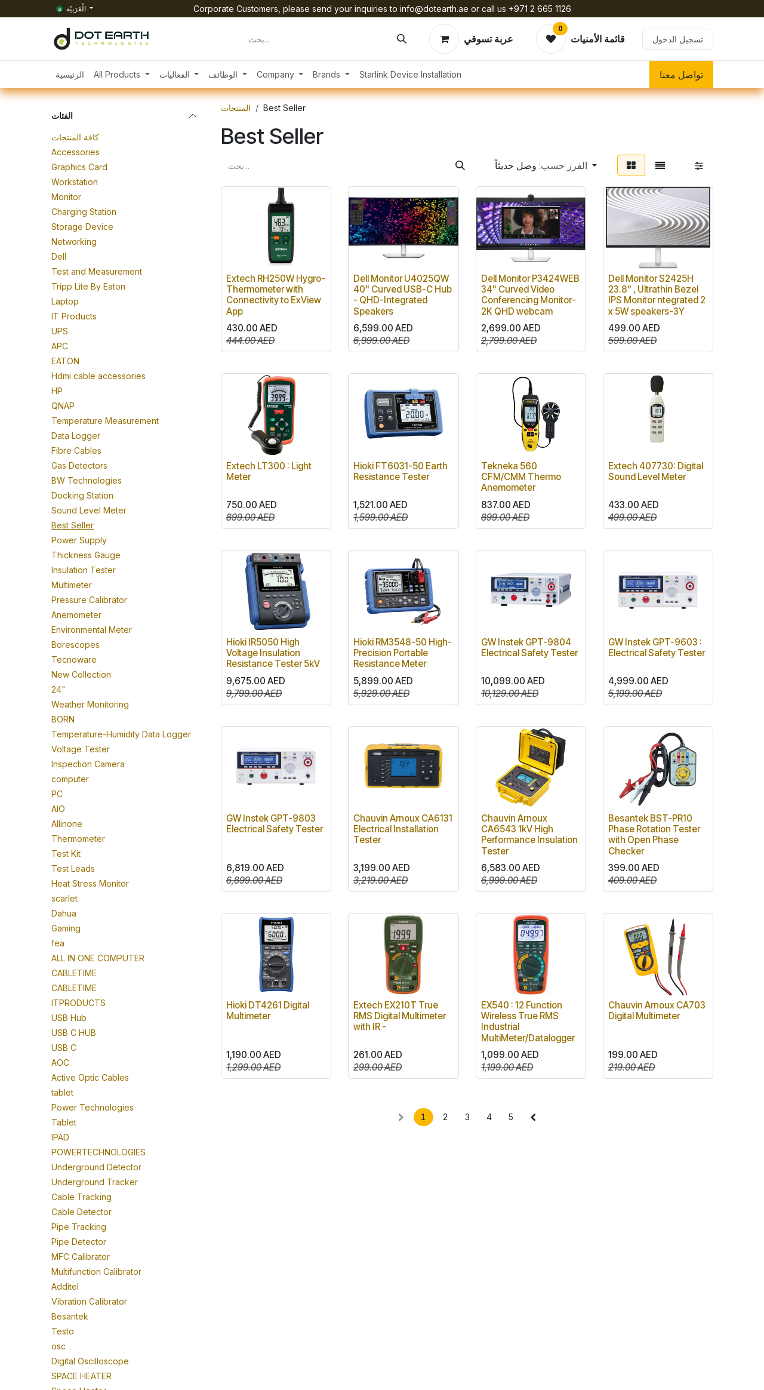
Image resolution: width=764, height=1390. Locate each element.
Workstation (74, 182)
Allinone (66, 824)
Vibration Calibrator (89, 1301)
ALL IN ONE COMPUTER (97, 958)
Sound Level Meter (89, 510)
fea (57, 943)
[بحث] (402, 39)
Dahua (63, 913)
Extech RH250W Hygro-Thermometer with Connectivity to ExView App (275, 295)
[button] (546, 165)
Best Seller (72, 525)
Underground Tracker (94, 1182)
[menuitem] (70, 74)
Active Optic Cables (90, 1077)
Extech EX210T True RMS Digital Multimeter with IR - (399, 1016)
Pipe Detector (78, 1242)
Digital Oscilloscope (90, 1361)
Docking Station (82, 495)
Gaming (66, 928)
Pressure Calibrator (89, 600)
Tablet (63, 1122)
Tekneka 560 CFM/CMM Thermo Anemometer (521, 476)
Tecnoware (74, 659)
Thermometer (78, 839)
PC (57, 794)
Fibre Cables (76, 450)
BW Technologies (86, 480)
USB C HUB (73, 1033)
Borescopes (75, 644)
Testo (62, 1331)
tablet (62, 1092)
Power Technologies (92, 1107)
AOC (60, 1062)
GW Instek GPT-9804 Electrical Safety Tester (529, 647)
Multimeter (71, 585)
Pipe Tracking (78, 1227)
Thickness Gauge (86, 555)
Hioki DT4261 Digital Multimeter (267, 1011)
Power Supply (79, 540)
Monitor (66, 197)
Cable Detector (81, 1212)
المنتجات (236, 108)
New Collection (81, 674)
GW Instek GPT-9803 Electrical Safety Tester (274, 824)
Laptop (65, 301)
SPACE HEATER (81, 1376)
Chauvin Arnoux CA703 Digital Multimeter (657, 1011)
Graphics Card (79, 167)
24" (58, 689)
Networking (74, 241)
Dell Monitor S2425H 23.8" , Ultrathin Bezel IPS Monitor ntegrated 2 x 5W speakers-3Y (657, 295)
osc (58, 1346)
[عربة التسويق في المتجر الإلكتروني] (471, 39)
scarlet (64, 898)
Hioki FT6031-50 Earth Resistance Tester (400, 471)
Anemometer (76, 615)
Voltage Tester (80, 749)
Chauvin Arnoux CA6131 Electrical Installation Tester (402, 829)
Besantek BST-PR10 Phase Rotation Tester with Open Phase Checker (654, 835)
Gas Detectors (79, 465)
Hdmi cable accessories (98, 376)
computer (70, 779)
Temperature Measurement (105, 421)
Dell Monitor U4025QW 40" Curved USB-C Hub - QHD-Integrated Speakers (402, 295)
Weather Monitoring (90, 704)
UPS (59, 331)
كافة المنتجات (75, 137)
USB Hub (69, 1018)
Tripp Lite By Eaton (88, 286)
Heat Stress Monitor (90, 883)
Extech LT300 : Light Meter (269, 471)
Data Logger (75, 435)
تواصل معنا (681, 74)
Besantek (69, 1316)
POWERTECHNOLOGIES (98, 1152)
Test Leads (73, 868)
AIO (58, 809)
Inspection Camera (88, 764)
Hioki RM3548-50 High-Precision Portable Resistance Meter (402, 652)
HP (57, 391)
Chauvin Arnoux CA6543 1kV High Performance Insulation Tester (529, 835)
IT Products (74, 316)
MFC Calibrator (80, 1256)
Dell (58, 256)
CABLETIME (74, 973)
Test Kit (66, 853)
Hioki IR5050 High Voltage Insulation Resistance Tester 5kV (273, 652)
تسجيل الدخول (677, 39)
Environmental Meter (91, 630)
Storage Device (82, 227)
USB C (63, 1047)
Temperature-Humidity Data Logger (121, 734)
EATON (65, 361)
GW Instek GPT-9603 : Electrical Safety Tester (656, 647)
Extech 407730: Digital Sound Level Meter (655, 471)
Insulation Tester (83, 570)
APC (59, 346)
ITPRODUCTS (78, 1003)
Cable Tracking (81, 1197)
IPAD (60, 1137)
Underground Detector (96, 1167)
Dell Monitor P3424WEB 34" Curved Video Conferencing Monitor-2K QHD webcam (530, 295)
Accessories (75, 152)
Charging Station (83, 212)
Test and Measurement (96, 271)
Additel (65, 1286)
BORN (63, 719)
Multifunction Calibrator (96, 1271)
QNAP (63, 406)
